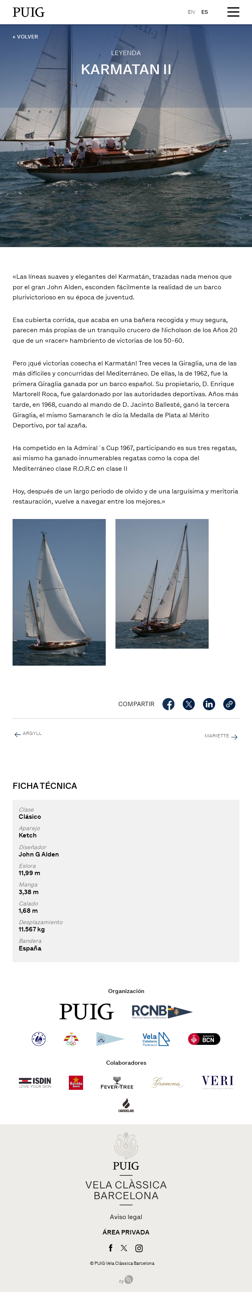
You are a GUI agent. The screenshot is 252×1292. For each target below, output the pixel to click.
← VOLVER (25, 36)
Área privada (126, 1232)
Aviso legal (126, 1217)
